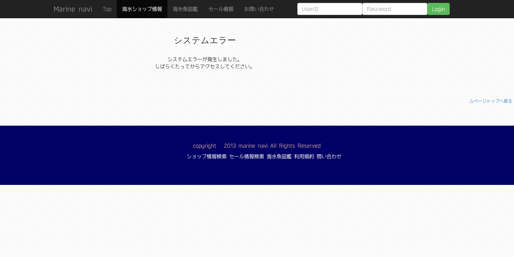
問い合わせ (329, 156)
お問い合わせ (259, 8)
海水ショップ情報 (142, 8)
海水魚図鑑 (185, 8)
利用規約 (304, 156)
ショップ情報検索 (207, 156)
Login (438, 8)
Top (107, 8)
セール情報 (220, 8)
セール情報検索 (246, 156)
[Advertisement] (420, 51)
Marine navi (73, 9)
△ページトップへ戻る (490, 101)
